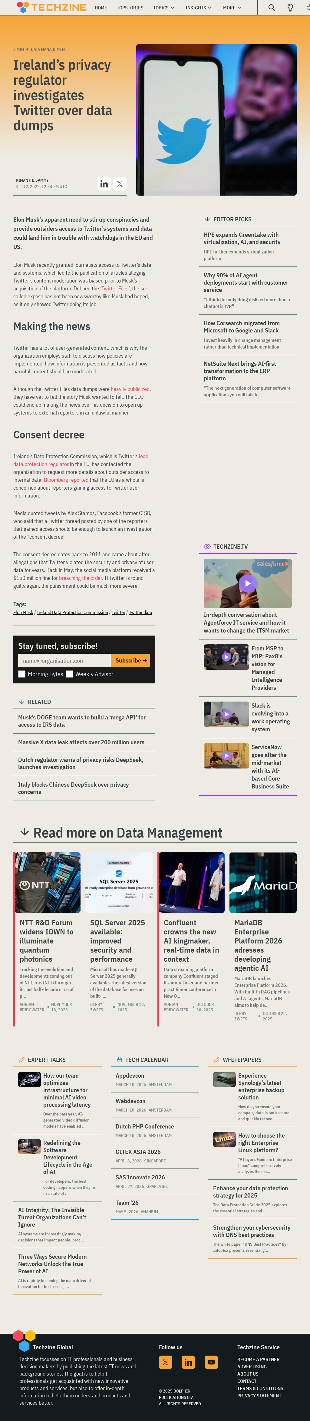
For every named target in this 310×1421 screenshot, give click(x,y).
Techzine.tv (230, 546)
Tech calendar (147, 1060)
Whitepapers (242, 1060)
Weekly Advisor (94, 674)
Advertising (252, 1366)
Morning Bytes (45, 674)
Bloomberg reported (66, 479)
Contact (246, 1381)
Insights (196, 8)
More (229, 8)
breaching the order (80, 577)
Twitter (118, 612)
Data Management (49, 49)
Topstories (130, 8)
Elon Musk (23, 612)
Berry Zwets (96, 1007)
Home (101, 8)
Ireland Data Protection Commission (72, 612)
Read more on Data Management (127, 832)
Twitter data (140, 612)
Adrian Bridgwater (32, 1007)
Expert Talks (47, 1060)
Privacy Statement (259, 1396)
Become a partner (258, 1359)
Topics (161, 8)
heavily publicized (130, 388)
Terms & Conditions (260, 1388)
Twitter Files (115, 288)
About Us (248, 1374)
